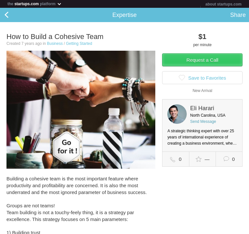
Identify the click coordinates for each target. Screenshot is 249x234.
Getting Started (79, 43)
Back (13, 15)
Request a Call (202, 60)
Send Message (203, 121)
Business (55, 43)
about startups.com (224, 4)
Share (238, 15)
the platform (34, 4)
